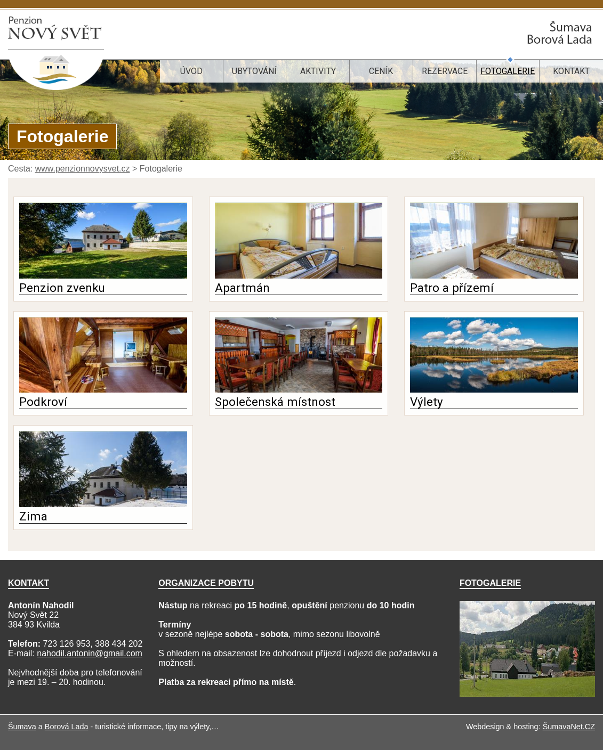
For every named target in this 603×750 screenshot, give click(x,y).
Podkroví (43, 402)
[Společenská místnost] (299, 389)
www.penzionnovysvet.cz (82, 168)
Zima (33, 516)
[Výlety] (494, 389)
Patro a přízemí (452, 288)
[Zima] (103, 504)
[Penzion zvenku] (103, 275)
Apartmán (242, 288)
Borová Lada (67, 726)
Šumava (22, 726)
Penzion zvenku (62, 288)
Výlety (426, 402)
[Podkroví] (103, 389)
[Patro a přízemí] (494, 275)
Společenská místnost (275, 402)
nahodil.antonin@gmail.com (89, 653)
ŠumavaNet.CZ (569, 726)
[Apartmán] (299, 275)
